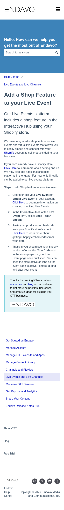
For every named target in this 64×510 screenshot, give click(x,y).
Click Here (10, 168)
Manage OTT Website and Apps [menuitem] (25, 355)
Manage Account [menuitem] (16, 347)
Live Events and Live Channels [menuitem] (24, 376)
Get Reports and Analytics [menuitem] (21, 391)
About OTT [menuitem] (10, 428)
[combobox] (28, 52)
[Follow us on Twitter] (42, 481)
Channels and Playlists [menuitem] (19, 369)
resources (16, 284)
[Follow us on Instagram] (34, 481)
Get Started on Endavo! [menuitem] (20, 340)
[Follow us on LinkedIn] (49, 481)
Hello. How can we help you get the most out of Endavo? (30, 42)
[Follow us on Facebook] (57, 481)
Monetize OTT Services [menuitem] (20, 384)
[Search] (56, 52)
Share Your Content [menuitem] (18, 398)
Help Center (11, 76)
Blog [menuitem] (6, 441)
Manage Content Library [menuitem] (20, 362)
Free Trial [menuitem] (9, 453)
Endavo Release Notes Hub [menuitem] (22, 406)
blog (30, 284)
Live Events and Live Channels (23, 84)
